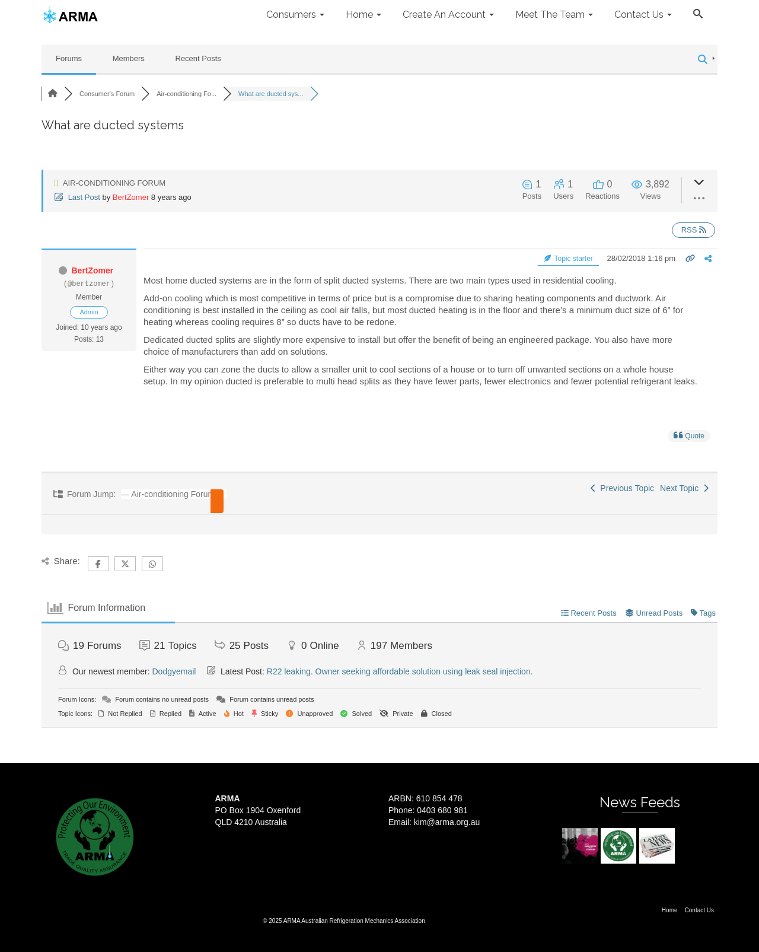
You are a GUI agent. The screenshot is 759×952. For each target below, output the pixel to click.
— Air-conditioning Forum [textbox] (168, 494)
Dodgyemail (174, 671)
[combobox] (169, 494)
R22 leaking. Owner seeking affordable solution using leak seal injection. (400, 671)
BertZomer (131, 197)
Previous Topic (623, 488)
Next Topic (684, 488)
